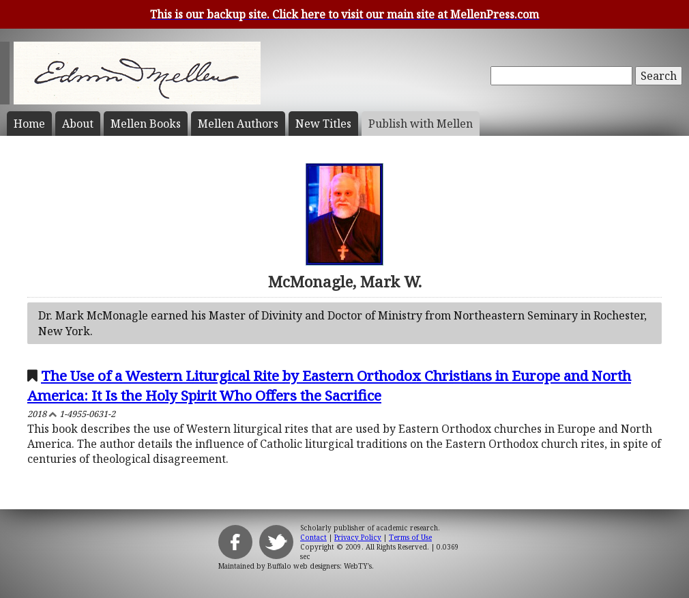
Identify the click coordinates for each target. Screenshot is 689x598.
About (77, 123)
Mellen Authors (238, 123)
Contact (313, 537)
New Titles (323, 123)
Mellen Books (146, 123)
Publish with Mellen (420, 123)
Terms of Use (410, 537)
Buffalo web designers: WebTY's (319, 566)
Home (29, 123)
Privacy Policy (357, 537)
